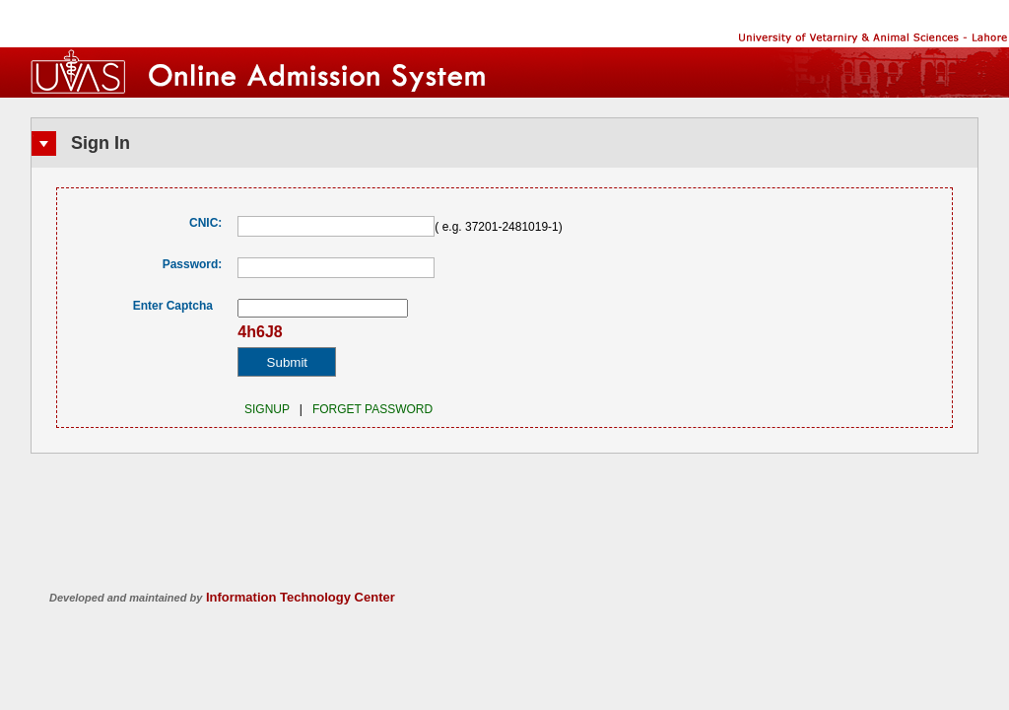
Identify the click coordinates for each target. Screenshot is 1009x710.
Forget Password (372, 409)
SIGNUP (263, 409)
